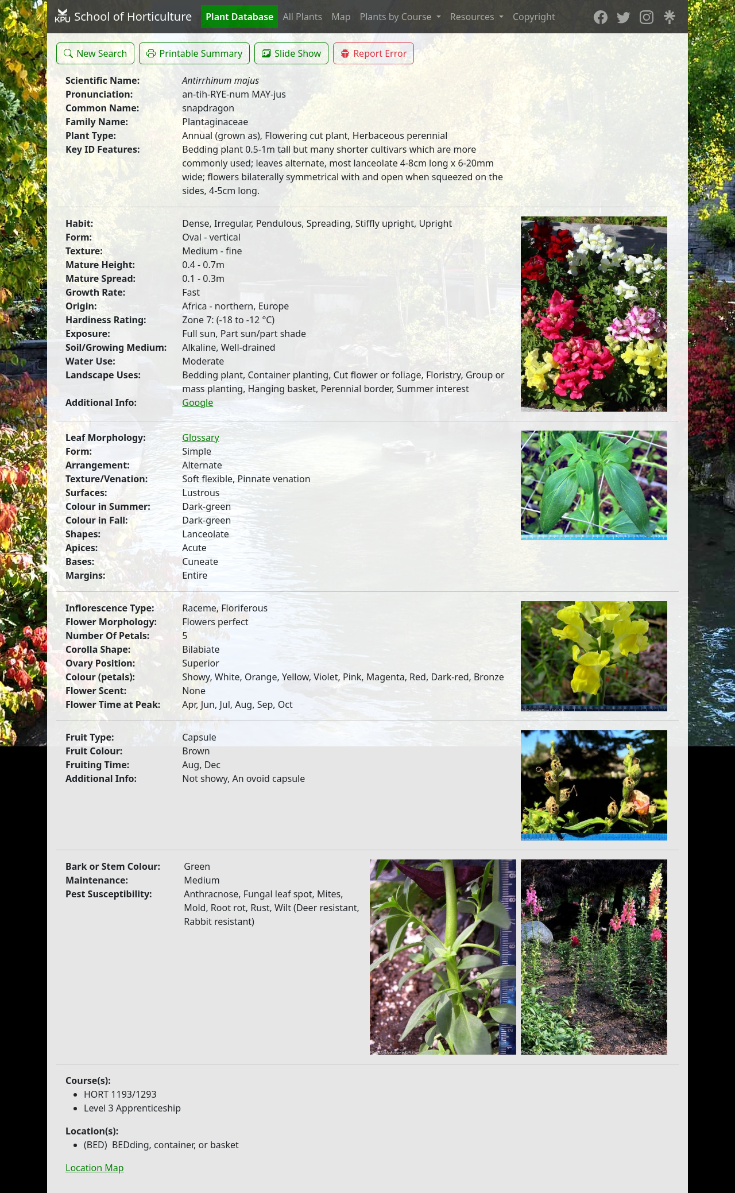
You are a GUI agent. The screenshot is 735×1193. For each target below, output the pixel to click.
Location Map (94, 1167)
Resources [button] (473, 16)
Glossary (200, 437)
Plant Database (239, 16)
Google (197, 402)
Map (340, 16)
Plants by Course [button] (397, 16)
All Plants (302, 16)
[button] (95, 53)
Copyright (534, 16)
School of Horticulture (123, 16)
